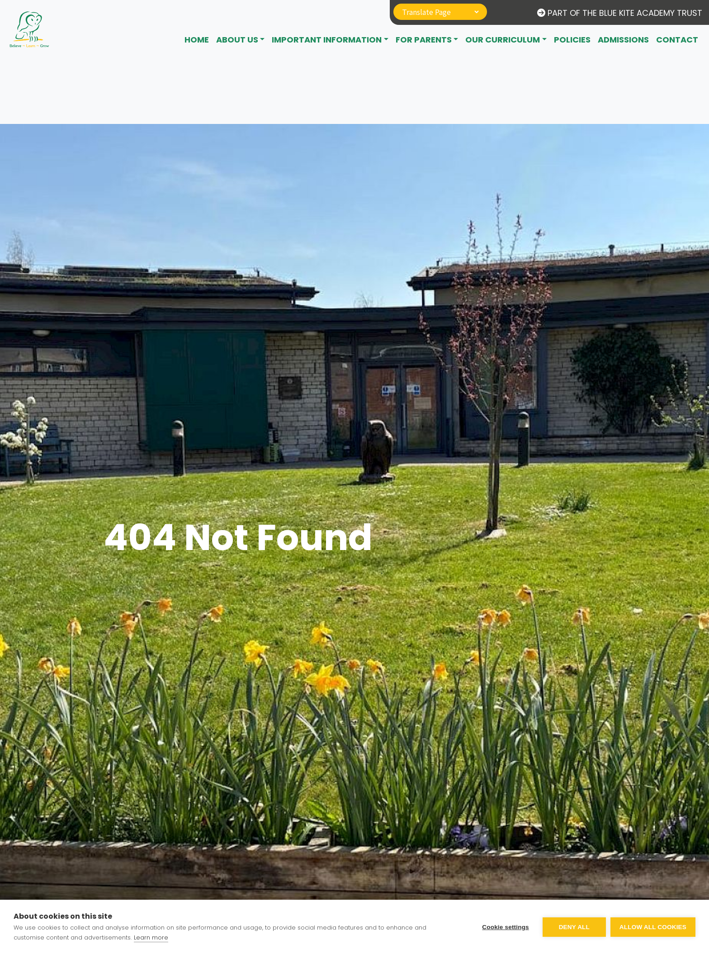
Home (196, 39)
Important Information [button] (327, 39)
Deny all (574, 927)
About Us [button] (237, 39)
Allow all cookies (652, 927)
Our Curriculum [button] (502, 39)
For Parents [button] (424, 39)
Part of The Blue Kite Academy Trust (619, 13)
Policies (572, 39)
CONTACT (677, 39)
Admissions (623, 39)
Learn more (151, 937)
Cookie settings (505, 927)
